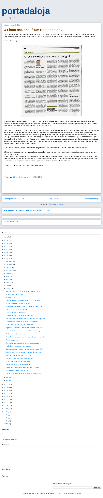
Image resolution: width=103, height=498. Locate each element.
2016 (6, 387)
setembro (9, 270)
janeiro (8, 380)
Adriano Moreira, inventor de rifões (18, 303)
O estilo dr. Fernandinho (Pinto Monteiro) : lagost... (23, 367)
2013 (6, 396)
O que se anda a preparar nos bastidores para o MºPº (24, 349)
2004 (6, 421)
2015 (6, 390)
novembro (9, 264)
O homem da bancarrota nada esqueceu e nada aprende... (26, 318)
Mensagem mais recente (14, 199)
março (8, 288)
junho (8, 279)
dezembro (9, 261)
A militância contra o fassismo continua (19, 315)
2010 (6, 405)
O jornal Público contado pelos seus (18, 355)
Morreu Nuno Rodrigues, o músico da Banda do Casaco (28, 210)
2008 (6, 411)
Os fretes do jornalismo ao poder (17, 370)
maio (8, 282)
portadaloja (26, 11)
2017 (6, 384)
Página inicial (54, 199)
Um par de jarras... (12, 340)
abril (7, 285)
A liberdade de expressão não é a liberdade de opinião (25, 331)
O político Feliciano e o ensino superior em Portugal (24, 328)
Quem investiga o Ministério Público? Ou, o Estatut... (24, 300)
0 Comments (23, 177)
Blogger (78, 493)
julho (8, 276)
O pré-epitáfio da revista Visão (16, 309)
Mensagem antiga (92, 199)
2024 (6, 240)
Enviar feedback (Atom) (56, 205)
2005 (6, 418)
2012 (6, 399)
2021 (6, 249)
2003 (6, 424)
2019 (6, 255)
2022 (6, 246)
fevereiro (9, 377)
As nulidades (10, 297)
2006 (6, 415)
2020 (6, 252)
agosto (8, 273)
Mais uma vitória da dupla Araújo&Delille (20, 358)
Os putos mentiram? (11, 221)
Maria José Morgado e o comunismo (18, 346)
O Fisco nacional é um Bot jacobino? (18, 364)
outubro (9, 267)
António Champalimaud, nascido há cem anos (22, 322)
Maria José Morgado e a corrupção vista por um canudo (25, 337)
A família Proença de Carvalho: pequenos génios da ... (25, 306)
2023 (6, 243)
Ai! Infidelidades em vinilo (14, 294)
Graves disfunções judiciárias (16, 312)
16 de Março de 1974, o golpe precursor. (20, 325)
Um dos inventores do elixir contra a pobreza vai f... (23, 343)
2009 (6, 408)
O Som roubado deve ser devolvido (18, 361)
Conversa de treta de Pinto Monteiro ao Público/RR (23, 373)
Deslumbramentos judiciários (16, 334)
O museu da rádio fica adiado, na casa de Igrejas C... (24, 352)
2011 (6, 402)
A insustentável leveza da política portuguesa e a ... (23, 291)
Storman (58, 493)
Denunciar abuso (9, 439)
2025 (6, 237)
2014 (6, 393)
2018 (6, 258)
